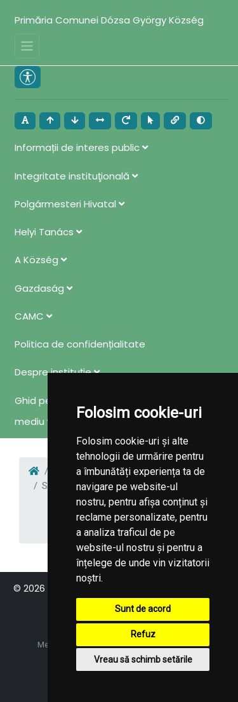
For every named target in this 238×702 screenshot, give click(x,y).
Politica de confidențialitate (80, 344)
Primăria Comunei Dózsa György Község (109, 20)
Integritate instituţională (76, 176)
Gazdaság (43, 288)
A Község (41, 259)
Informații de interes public (81, 147)
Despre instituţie (57, 372)
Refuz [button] (143, 634)
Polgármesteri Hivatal (69, 204)
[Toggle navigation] (27, 46)
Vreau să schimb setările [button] (143, 659)
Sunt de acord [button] (143, 609)
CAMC (33, 316)
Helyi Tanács (48, 231)
